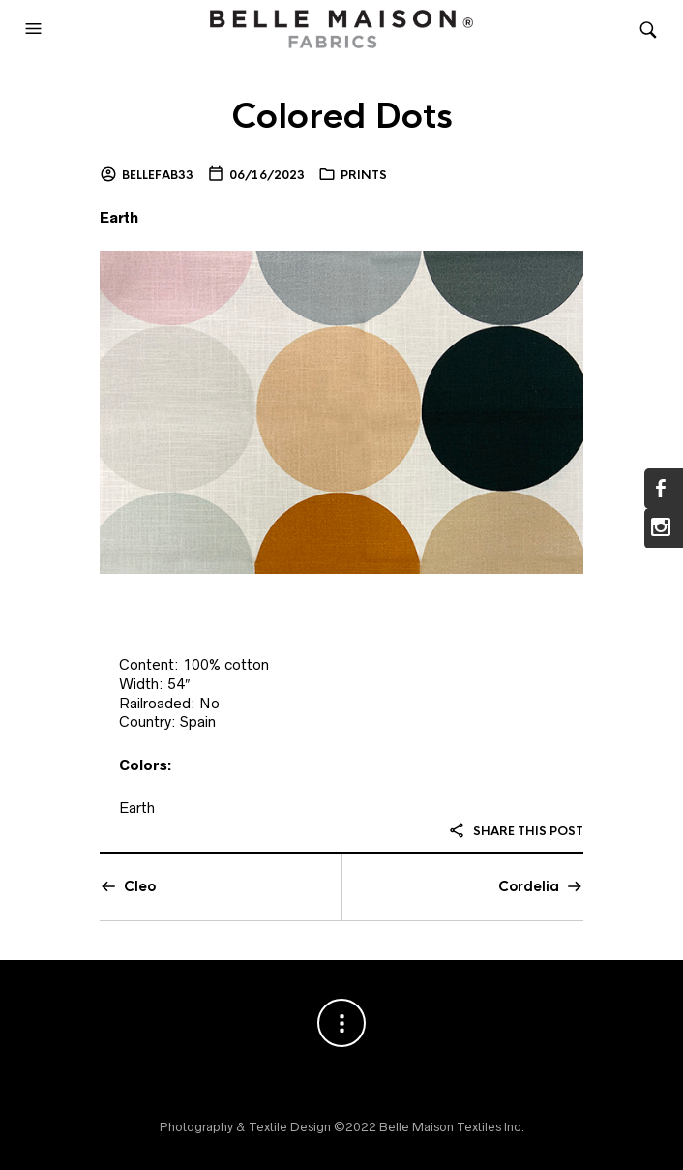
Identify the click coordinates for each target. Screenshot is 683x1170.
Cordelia (528, 886)
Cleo (140, 886)
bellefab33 (157, 175)
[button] (35, 29)
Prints (364, 175)
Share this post (515, 831)
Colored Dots (342, 116)
